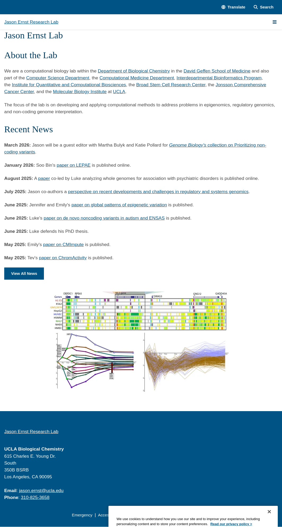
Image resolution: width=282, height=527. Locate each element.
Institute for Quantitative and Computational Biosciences (69, 84)
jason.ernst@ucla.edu (41, 490)
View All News (24, 273)
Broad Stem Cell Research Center (170, 84)
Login (230, 515)
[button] (233, 7)
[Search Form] (263, 7)
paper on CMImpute (63, 244)
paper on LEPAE (73, 165)
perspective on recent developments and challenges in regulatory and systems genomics (158, 191)
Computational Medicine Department (136, 77)
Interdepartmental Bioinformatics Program (218, 77)
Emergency (82, 515)
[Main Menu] (274, 22)
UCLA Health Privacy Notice (194, 515)
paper (44, 178)
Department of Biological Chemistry (134, 71)
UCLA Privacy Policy (144, 515)
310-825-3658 (35, 497)
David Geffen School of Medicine (217, 71)
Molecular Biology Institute (80, 91)
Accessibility (109, 515)
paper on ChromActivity (63, 257)
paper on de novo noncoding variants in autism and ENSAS (104, 218)
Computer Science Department (57, 77)
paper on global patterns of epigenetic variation (119, 204)
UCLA (119, 91)
